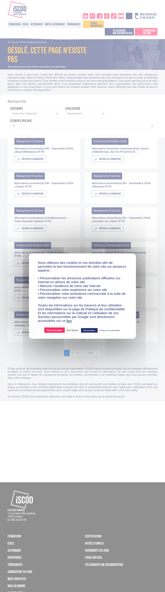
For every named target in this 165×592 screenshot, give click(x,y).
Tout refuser (72, 330)
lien (69, 320)
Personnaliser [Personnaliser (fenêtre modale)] (89, 330)
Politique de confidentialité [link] (109, 330)
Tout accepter (54, 330)
